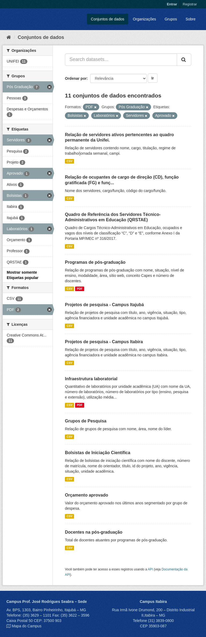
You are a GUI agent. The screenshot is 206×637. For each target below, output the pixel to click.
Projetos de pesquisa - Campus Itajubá (104, 304)
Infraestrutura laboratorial (91, 379)
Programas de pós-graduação (95, 262)
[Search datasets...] (121, 59)
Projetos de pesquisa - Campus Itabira (104, 341)
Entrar (172, 4)
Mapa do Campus (27, 626)
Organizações (144, 19)
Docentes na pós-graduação (93, 532)
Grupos (171, 19)
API (150, 569)
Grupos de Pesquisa (85, 421)
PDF (79, 288)
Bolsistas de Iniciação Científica (97, 452)
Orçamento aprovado (86, 495)
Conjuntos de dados (107, 19)
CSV (69, 161)
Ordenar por (76, 78)
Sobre (191, 19)
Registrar (190, 4)
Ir (152, 78)
